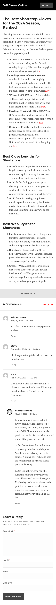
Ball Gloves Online (15, 5)
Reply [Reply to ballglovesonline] (17, 503)
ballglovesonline (23, 411)
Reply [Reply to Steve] (13, 365)
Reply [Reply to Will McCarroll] (13, 336)
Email (7, 571)
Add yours (48, 304)
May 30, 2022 (26, 414)
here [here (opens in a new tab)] (15, 146)
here (41, 71)
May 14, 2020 (22, 321)
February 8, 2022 (24, 378)
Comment (9, 531)
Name (6, 560)
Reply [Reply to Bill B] (13, 401)
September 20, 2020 (25, 349)
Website (7, 583)
